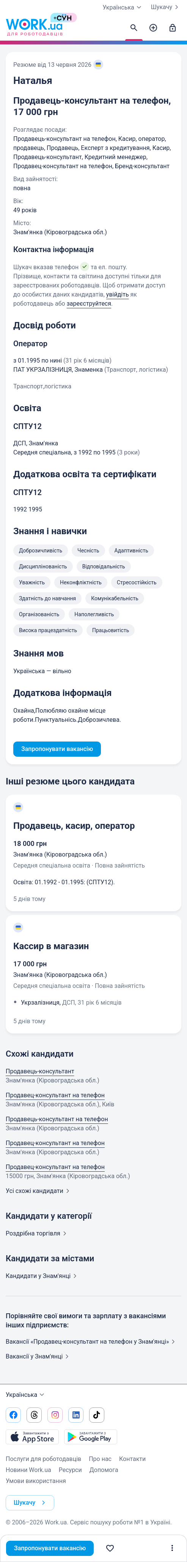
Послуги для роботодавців (43, 1459)
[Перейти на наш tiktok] (96, 1415)
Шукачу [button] (31, 1502)
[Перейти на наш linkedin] (75, 1415)
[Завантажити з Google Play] (90, 1436)
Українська (26, 1394)
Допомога (104, 1470)
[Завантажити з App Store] (32, 1436)
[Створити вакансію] (153, 28)
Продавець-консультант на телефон (57, 1119)
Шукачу (166, 7)
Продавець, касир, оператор (74, 825)
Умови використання (36, 1481)
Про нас (100, 1459)
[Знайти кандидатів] (134, 28)
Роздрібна (37, 1233)
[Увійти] (172, 28)
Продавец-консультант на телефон (55, 1095)
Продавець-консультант (40, 1071)
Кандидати (43, 1276)
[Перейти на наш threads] (34, 1415)
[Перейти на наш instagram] (55, 1415)
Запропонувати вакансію (50, 1548)
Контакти (132, 1459)
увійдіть (117, 294)
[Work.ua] (34, 28)
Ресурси (70, 1470)
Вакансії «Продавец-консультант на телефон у (92, 1341)
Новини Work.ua (28, 1470)
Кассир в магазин (51, 946)
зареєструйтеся (89, 303)
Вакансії (39, 1356)
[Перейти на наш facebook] (13, 1415)
